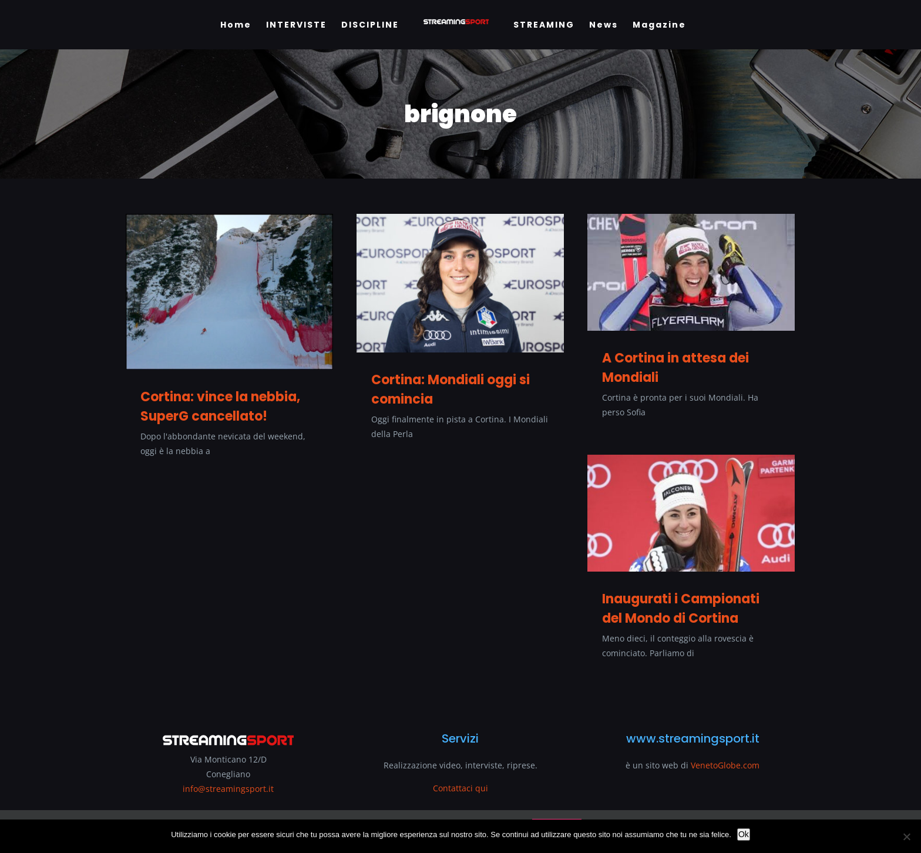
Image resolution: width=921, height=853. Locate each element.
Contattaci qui (460, 788)
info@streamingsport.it (228, 788)
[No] (906, 836)
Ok (743, 834)
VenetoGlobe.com (725, 765)
